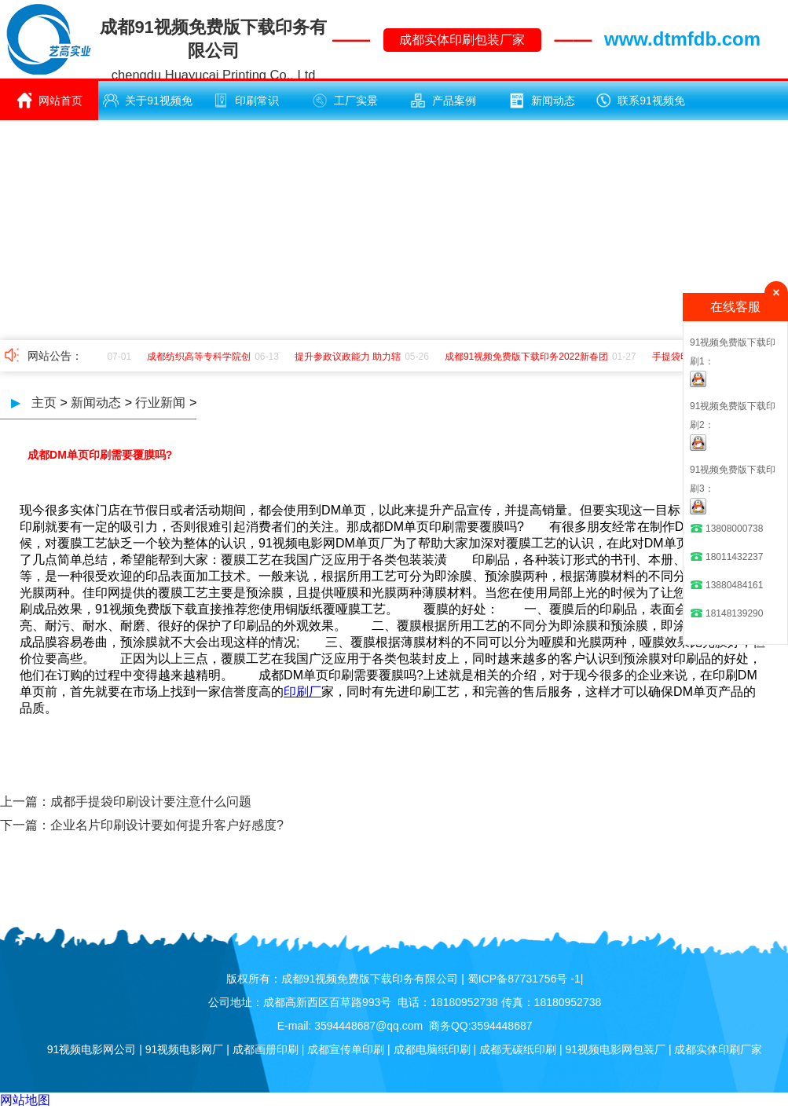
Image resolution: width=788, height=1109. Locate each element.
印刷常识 (246, 100)
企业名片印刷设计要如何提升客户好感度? (167, 825)
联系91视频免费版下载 (640, 106)
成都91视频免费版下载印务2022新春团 (528, 356)
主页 (44, 402)
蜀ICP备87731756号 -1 (524, 978)
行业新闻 (160, 402)
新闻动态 (542, 100)
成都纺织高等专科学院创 (201, 356)
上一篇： (25, 801)
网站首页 (49, 100)
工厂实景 (345, 100)
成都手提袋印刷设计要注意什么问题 (150, 801)
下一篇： (25, 825)
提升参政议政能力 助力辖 (350, 356)
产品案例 (443, 100)
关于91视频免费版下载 (147, 106)
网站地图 (25, 1100)
